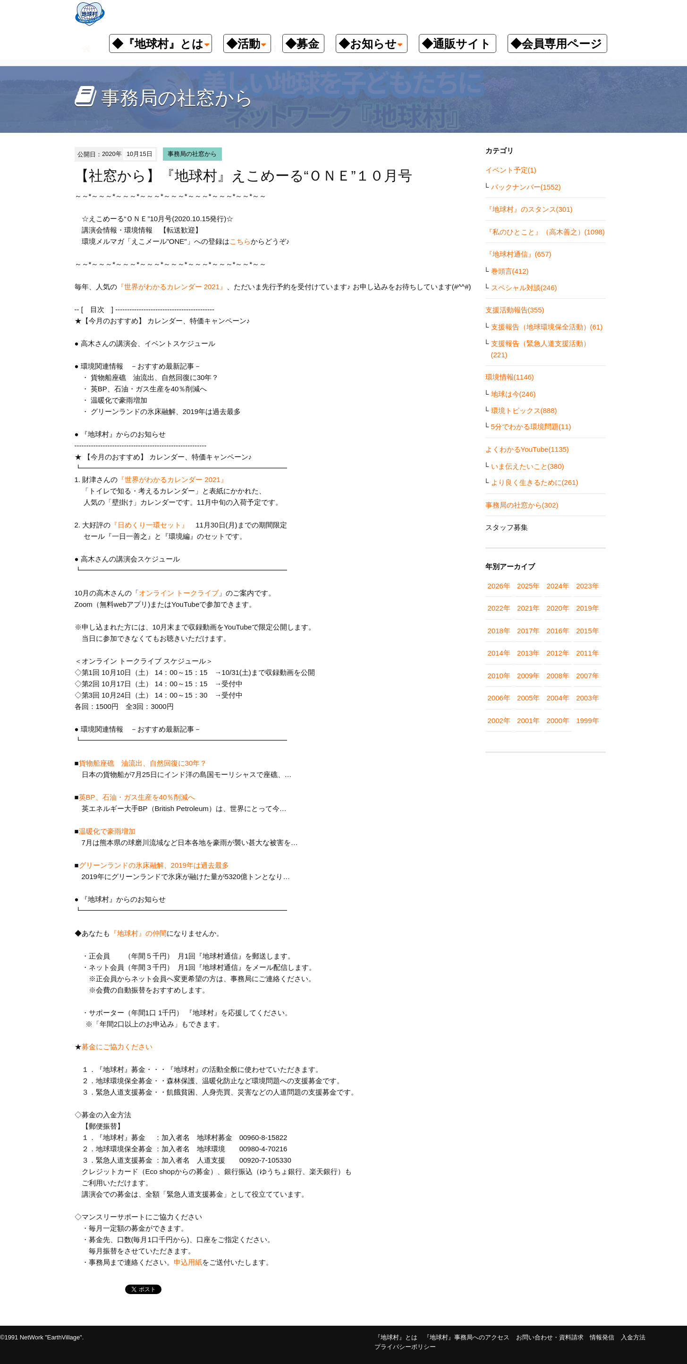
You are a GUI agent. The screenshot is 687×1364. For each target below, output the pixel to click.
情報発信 (602, 1337)
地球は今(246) (513, 394)
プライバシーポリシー (405, 1346)
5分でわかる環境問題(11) (531, 427)
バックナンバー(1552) (526, 187)
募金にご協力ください (117, 1047)
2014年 (499, 653)
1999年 (587, 721)
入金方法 (633, 1337)
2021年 (528, 608)
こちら (240, 241)
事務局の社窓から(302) (522, 505)
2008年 (558, 676)
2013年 (528, 653)
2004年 (558, 698)
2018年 (499, 631)
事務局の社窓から (192, 153)
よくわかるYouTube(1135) (527, 449)
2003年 (587, 698)
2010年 (499, 676)
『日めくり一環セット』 (149, 525)
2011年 (587, 653)
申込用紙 (188, 1262)
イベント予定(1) (510, 170)
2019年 (587, 608)
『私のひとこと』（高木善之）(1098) (545, 232)
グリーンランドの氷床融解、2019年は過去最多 (154, 865)
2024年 (558, 586)
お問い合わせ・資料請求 (550, 1337)
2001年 (528, 721)
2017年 (528, 631)
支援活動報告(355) (514, 310)
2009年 (528, 676)
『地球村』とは (395, 1337)
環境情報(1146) (509, 377)
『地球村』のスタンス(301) (529, 209)
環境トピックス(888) (524, 410)
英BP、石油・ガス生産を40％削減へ (141, 797)
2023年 (587, 586)
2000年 (558, 721)
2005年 (528, 698)
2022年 (499, 608)
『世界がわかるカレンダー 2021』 (172, 287)
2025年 (528, 586)
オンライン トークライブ (179, 593)
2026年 (499, 586)
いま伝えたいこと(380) (527, 466)
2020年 (558, 608)
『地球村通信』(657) (518, 254)
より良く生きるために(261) (534, 482)
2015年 (587, 631)
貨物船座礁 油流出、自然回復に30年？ (143, 763)
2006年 (499, 698)
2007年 (587, 676)
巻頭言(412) (510, 271)
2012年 (558, 653)
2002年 (499, 721)
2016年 (558, 631)
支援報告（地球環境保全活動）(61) (547, 327)
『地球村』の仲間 (138, 933)
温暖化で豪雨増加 (107, 831)
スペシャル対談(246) (524, 288)
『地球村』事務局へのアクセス (466, 1337)
